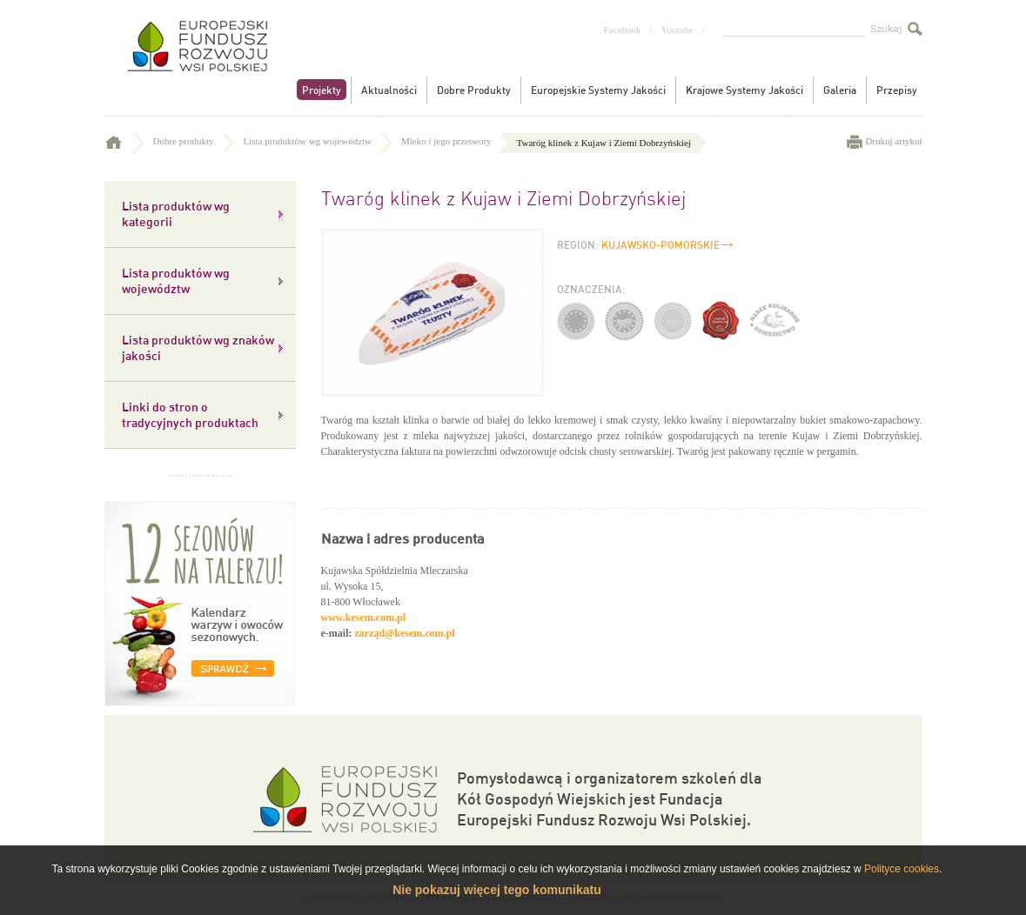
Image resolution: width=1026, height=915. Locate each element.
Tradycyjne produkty (196, 59)
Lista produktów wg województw (317, 141)
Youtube (677, 29)
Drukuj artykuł (893, 141)
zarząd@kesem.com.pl (404, 633)
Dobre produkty (194, 141)
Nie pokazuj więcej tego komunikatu (496, 890)
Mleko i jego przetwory (457, 141)
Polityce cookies (901, 869)
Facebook (622, 29)
